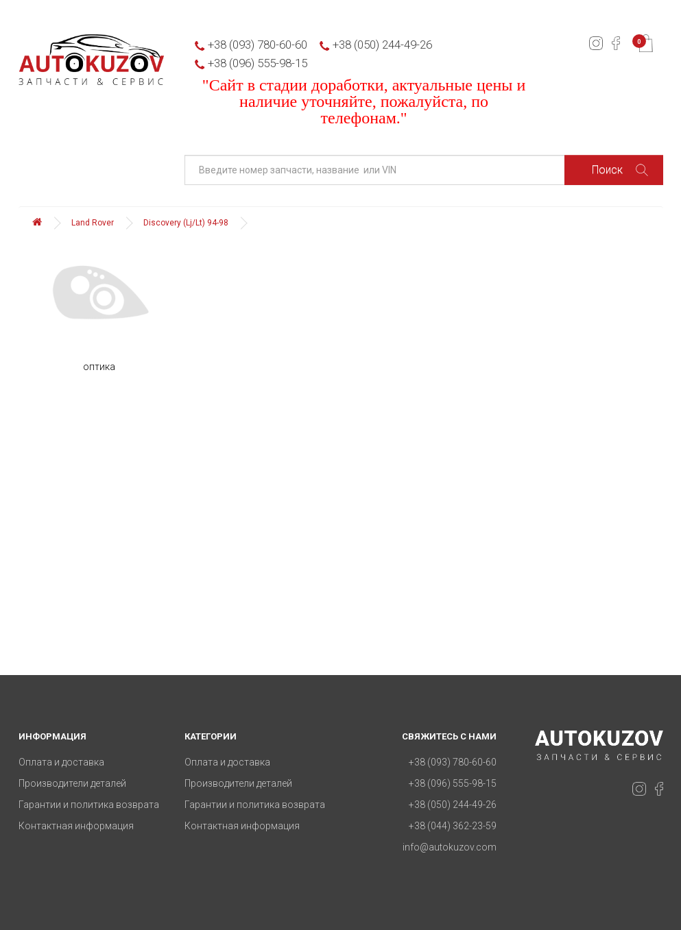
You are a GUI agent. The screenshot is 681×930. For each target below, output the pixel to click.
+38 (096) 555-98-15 (257, 63)
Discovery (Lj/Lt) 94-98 (185, 223)
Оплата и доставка (61, 762)
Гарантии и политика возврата (89, 804)
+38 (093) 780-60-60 (257, 44)
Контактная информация (76, 825)
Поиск (620, 170)
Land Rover (92, 223)
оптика (99, 366)
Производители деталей (72, 783)
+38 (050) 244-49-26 (382, 44)
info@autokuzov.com (450, 847)
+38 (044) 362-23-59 (453, 825)
